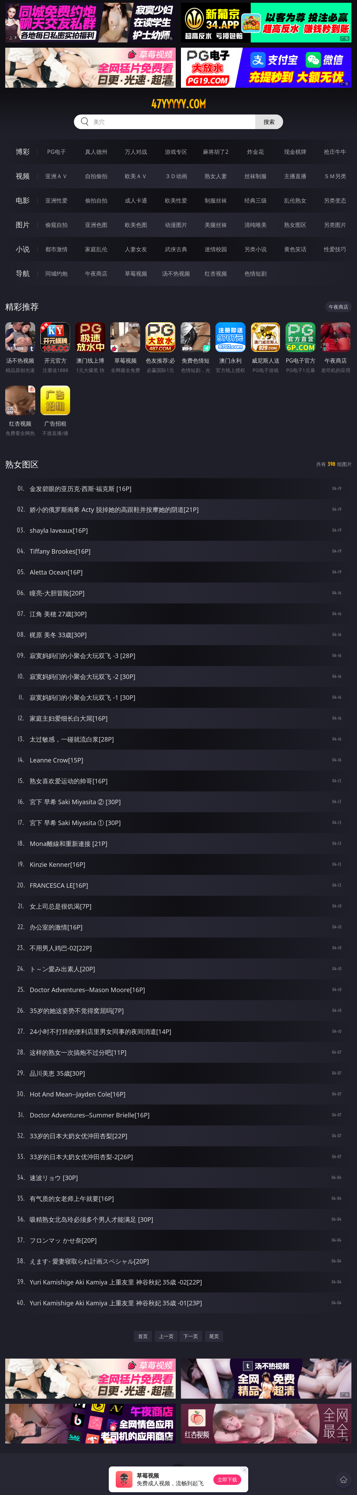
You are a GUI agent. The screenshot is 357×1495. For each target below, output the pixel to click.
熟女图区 (295, 225)
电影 (23, 200)
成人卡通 (136, 200)
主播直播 (295, 176)
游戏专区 (176, 152)
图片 (23, 224)
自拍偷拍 (96, 176)
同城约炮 (56, 273)
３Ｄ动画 (176, 176)
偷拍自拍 (96, 200)
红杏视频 (216, 273)
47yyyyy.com (178, 104)
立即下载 (227, 1479)
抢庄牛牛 (335, 152)
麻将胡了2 (215, 152)
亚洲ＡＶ (56, 176)
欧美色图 (136, 225)
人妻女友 (136, 249)
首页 (143, 1336)
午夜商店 (96, 273)
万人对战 (136, 152)
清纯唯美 (255, 225)
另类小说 (255, 249)
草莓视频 (136, 273)
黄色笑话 (295, 249)
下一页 (190, 1336)
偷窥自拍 (56, 225)
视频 (23, 176)
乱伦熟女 (295, 200)
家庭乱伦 (96, 249)
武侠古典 (176, 249)
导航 (23, 273)
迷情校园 (216, 249)
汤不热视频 (176, 273)
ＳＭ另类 (335, 176)
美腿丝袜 (216, 225)
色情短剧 (255, 273)
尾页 (214, 1336)
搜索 (269, 122)
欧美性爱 (176, 200)
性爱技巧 (335, 249)
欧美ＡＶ (136, 176)
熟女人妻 (216, 176)
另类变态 (335, 200)
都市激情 (56, 249)
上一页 (166, 1336)
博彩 (23, 151)
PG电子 (56, 152)
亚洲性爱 (56, 200)
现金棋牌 (295, 152)
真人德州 (96, 152)
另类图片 (335, 225)
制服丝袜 (216, 200)
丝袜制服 (255, 176)
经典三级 (255, 200)
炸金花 (255, 152)
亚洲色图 (96, 225)
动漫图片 (176, 225)
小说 (23, 249)
